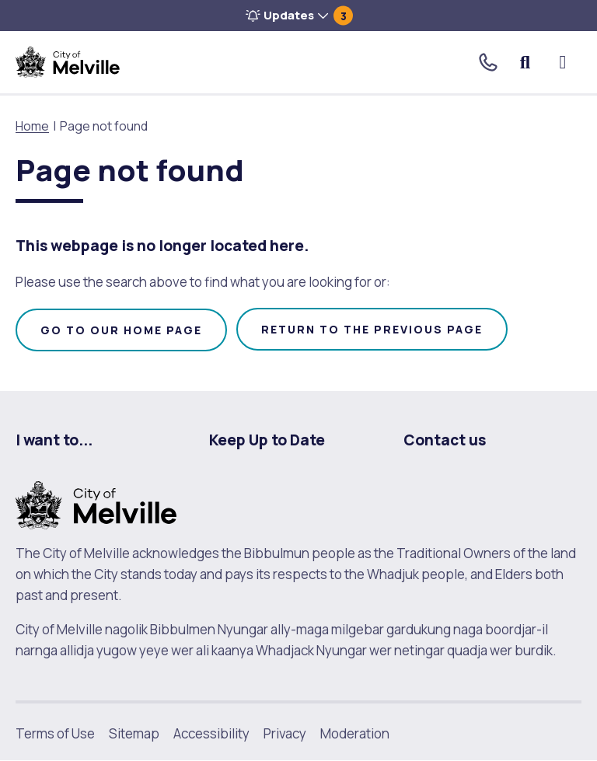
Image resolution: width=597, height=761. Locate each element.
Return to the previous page (372, 329)
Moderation (354, 733)
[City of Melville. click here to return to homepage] (96, 503)
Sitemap (134, 733)
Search (525, 62)
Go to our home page (121, 330)
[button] (298, 15)
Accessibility (211, 733)
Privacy (285, 733)
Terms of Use (55, 733)
